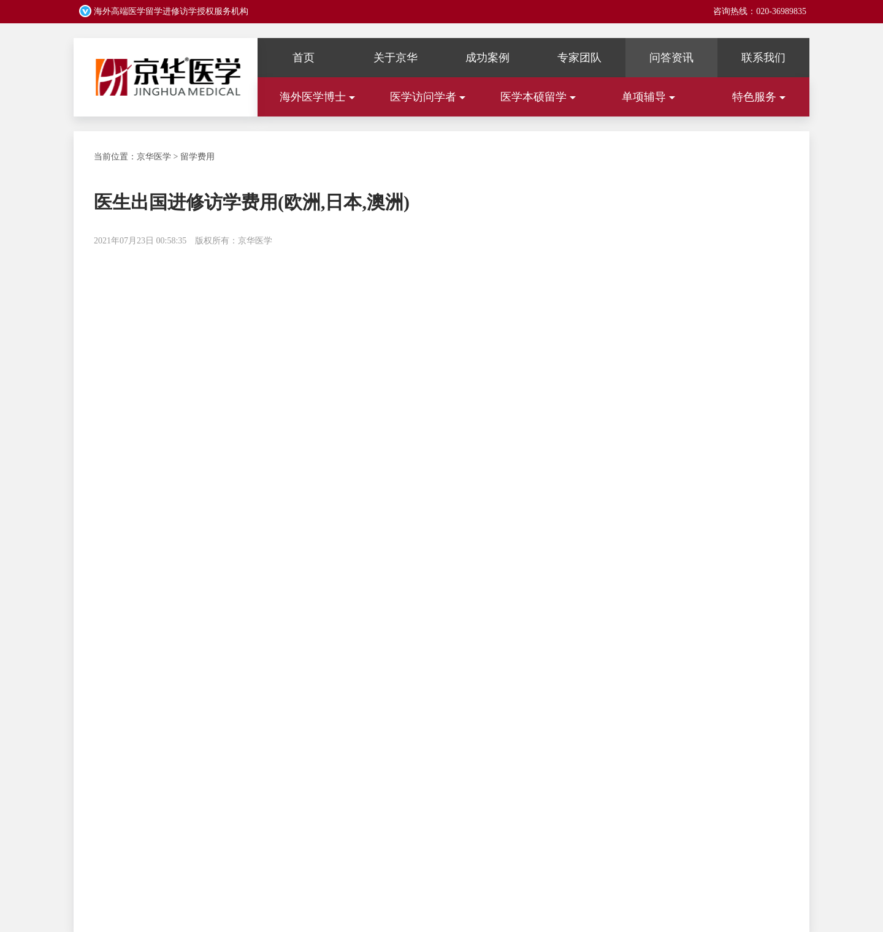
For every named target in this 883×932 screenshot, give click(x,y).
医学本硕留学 (538, 97)
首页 (303, 58)
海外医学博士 (317, 97)
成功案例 (487, 58)
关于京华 (395, 58)
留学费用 (197, 156)
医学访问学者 (427, 97)
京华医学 (154, 156)
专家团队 (579, 58)
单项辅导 (648, 97)
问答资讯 (671, 58)
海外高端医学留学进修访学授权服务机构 (169, 11)
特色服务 (759, 97)
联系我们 (763, 58)
